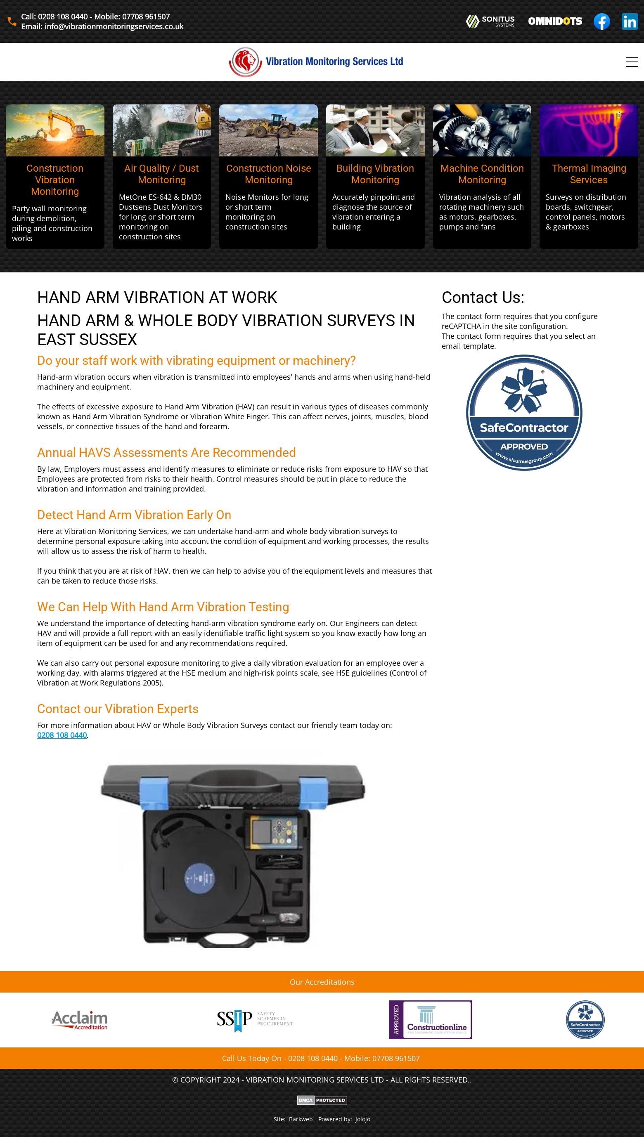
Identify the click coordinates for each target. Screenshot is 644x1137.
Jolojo (362, 1119)
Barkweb (301, 1119)
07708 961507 (396, 1058)
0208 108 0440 (62, 735)
